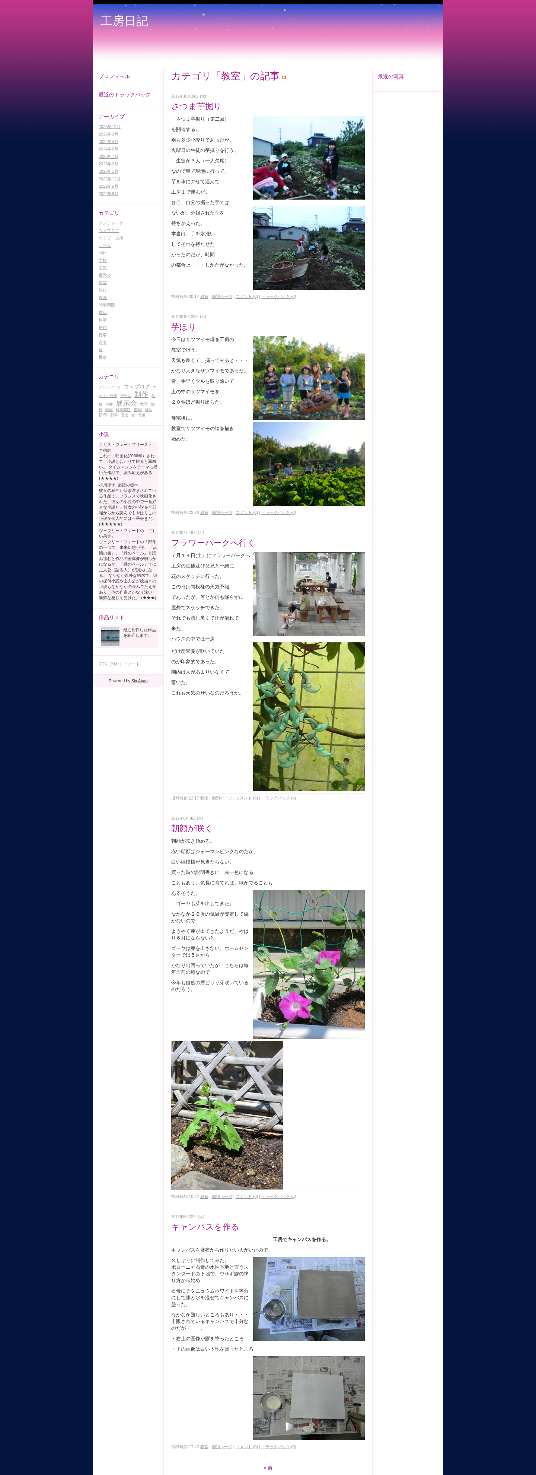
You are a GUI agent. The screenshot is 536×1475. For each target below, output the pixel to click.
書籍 (103, 312)
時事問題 (107, 305)
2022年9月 (108, 186)
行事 (103, 335)
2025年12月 (110, 126)
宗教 (103, 268)
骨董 (103, 357)
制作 (103, 253)
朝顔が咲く (192, 828)
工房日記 (124, 21)
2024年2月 (108, 149)
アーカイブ (112, 117)
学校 (103, 260)
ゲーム (105, 245)
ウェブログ (109, 230)
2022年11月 (110, 179)
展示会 (105, 275)
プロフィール (114, 76)
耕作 (103, 327)
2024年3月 (108, 141)
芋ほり (184, 326)
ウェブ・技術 (111, 238)
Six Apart (139, 680)
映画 (103, 297)
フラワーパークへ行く (213, 542)
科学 (103, 320)
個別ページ (222, 296)
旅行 (103, 290)
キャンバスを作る (205, 1226)
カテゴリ (109, 213)
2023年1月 (108, 171)
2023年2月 (108, 164)
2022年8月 (108, 193)
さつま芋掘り (200, 106)
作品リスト (112, 617)
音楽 (103, 342)
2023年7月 (108, 156)
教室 (103, 282)
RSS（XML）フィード (119, 664)
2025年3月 (108, 134)
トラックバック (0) (278, 296)
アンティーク (111, 223)
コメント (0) (247, 296)
